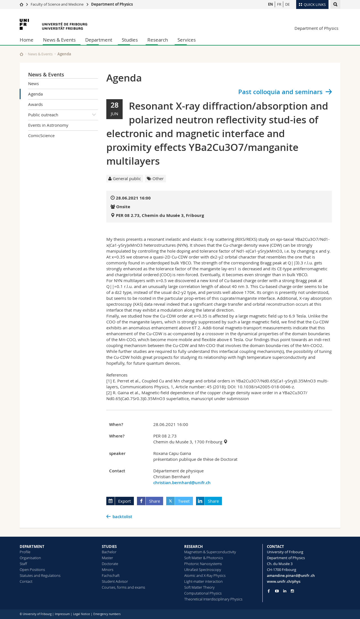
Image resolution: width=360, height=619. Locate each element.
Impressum (62, 614)
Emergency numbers (107, 614)
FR (279, 4)
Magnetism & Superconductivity (210, 551)
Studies (130, 40)
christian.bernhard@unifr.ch (182, 483)
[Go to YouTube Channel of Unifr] (277, 591)
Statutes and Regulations (40, 575)
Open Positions (32, 569)
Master (107, 557)
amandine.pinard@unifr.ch (291, 575)
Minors (107, 569)
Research (157, 40)
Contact (26, 581)
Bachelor (109, 551)
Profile (25, 551)
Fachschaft (111, 575)
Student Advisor (115, 581)
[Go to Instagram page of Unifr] (292, 591)
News (33, 83)
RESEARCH (193, 546)
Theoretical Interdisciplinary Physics (213, 599)
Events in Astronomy (48, 125)
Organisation (30, 557)
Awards (35, 104)
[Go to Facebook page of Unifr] (269, 590)
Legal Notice (81, 614)
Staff (23, 563)
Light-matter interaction (203, 581)
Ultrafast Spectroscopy (202, 569)
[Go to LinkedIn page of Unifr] (284, 591)
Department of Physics (112, 4)
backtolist (122, 517)
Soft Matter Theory (199, 587)
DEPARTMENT (32, 546)
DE (287, 4)
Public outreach (63, 115)
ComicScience (41, 135)
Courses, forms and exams (123, 587)
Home (26, 40)
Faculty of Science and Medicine (57, 4)
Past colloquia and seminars (280, 92)
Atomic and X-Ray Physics (205, 575)
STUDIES (109, 546)
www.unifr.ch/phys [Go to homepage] (283, 581)
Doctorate (110, 563)
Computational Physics (203, 593)
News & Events (59, 40)
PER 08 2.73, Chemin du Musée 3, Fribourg (160, 215)
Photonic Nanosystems (203, 563)
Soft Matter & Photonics (203, 557)
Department (98, 40)
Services (186, 40)
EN (270, 4)
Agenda (35, 94)
